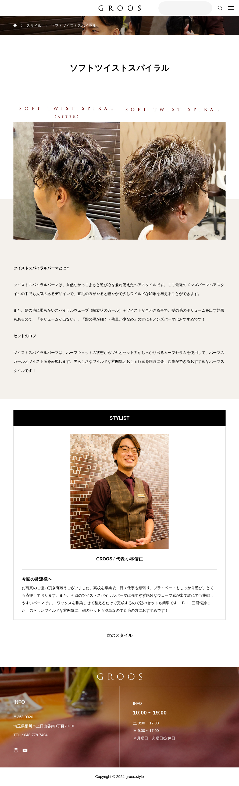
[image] (119, 491)
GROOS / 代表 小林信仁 (119, 559)
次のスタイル (120, 635)
